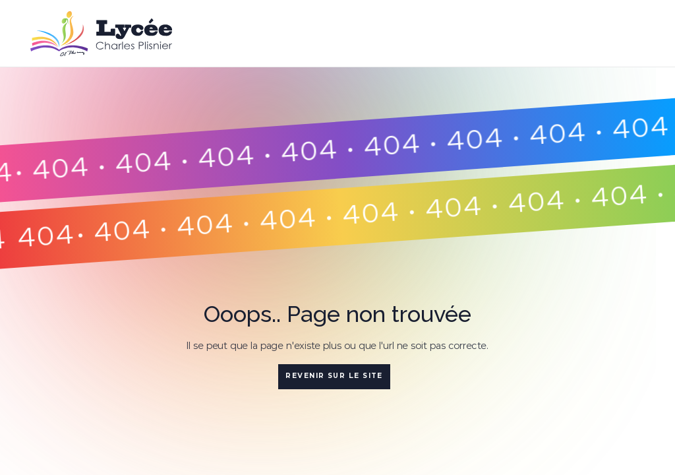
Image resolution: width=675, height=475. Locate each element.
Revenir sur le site (334, 375)
